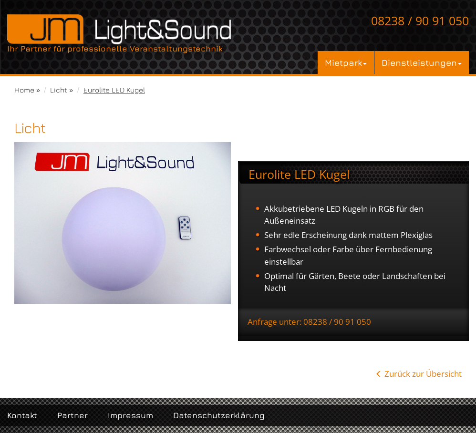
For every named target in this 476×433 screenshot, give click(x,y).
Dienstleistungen (422, 62)
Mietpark (346, 62)
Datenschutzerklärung (219, 415)
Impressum (130, 415)
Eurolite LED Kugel (114, 89)
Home (24, 89)
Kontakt (22, 415)
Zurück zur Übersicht (423, 373)
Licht (58, 89)
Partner (72, 415)
